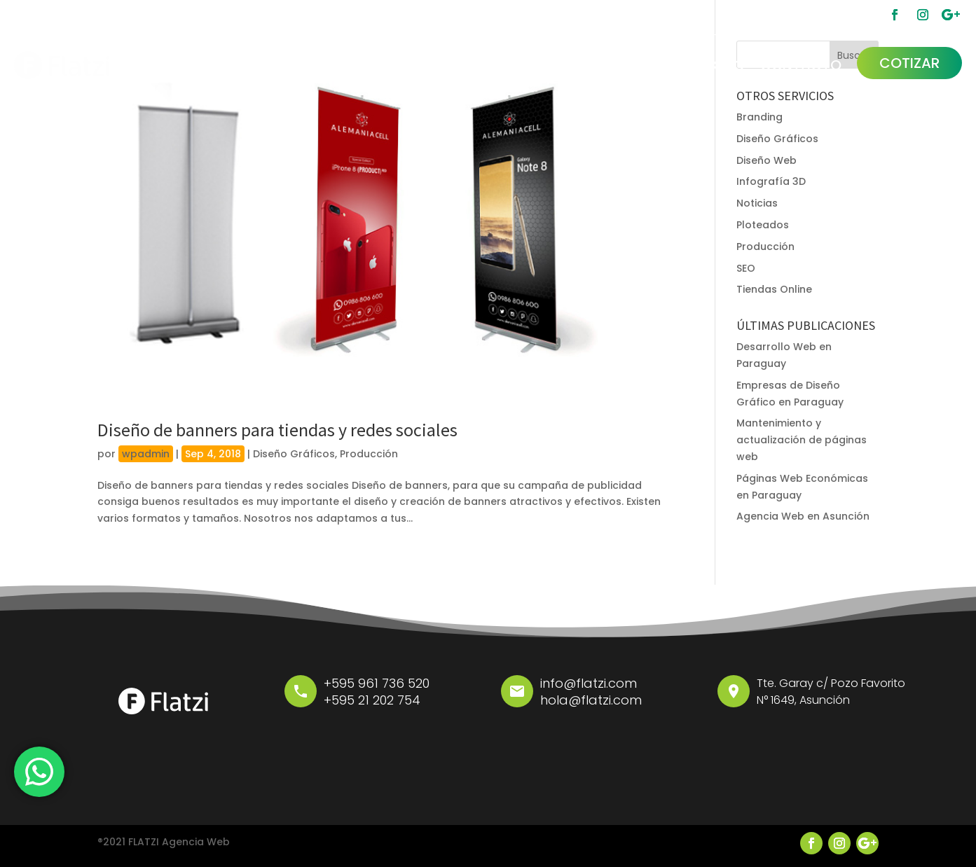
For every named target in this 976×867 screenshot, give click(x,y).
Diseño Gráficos (294, 454)
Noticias (757, 203)
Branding (759, 117)
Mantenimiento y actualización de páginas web (801, 440)
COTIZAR (909, 63)
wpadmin (146, 454)
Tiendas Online (774, 289)
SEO (745, 268)
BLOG (726, 65)
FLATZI (588, 65)
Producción (369, 454)
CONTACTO (800, 65)
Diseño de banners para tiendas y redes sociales (277, 429)
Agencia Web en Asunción (803, 516)
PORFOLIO (658, 65)
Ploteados (762, 225)
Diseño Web (766, 160)
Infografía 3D (771, 181)
